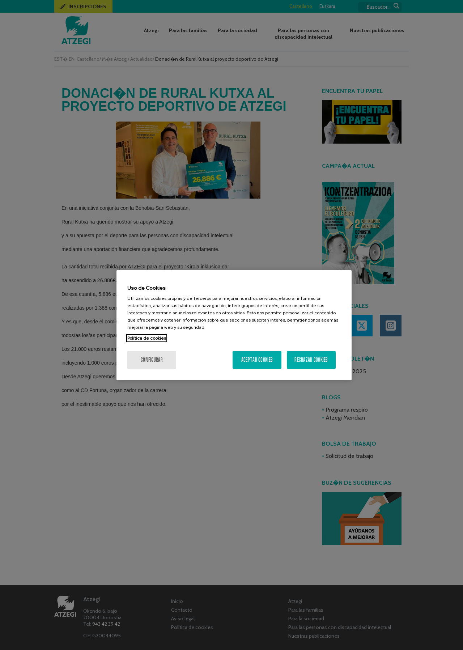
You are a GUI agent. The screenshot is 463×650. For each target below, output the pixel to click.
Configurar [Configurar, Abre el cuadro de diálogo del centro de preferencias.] (152, 360)
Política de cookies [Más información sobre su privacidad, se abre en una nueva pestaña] (146, 338)
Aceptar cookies (257, 360)
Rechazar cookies (311, 360)
